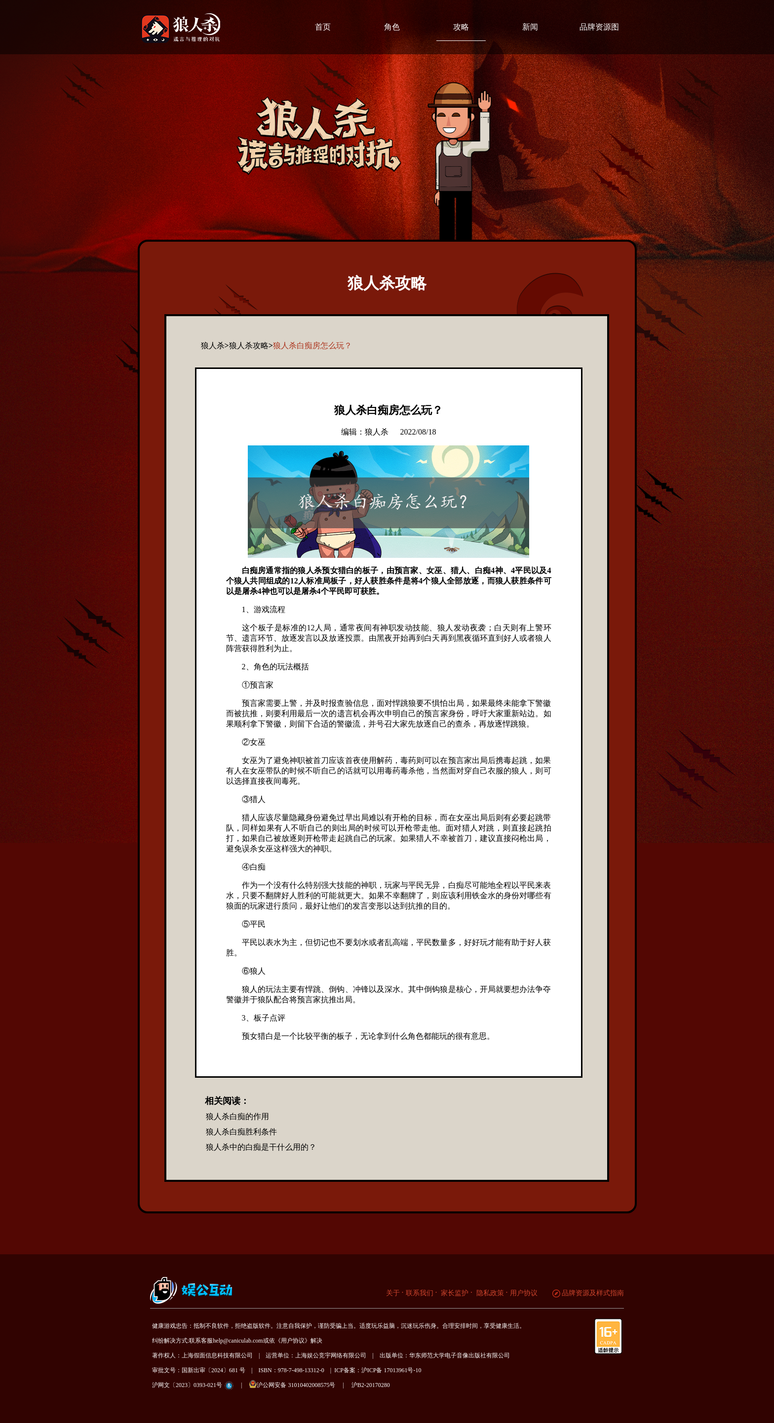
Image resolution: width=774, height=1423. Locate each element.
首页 (323, 27)
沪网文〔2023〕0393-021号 (187, 1385)
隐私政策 (489, 1293)
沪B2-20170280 (370, 1385)
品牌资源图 (599, 27)
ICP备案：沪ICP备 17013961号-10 (377, 1370)
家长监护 (454, 1293)
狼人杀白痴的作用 (237, 1116)
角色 (392, 27)
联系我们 (419, 1293)
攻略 (461, 27)
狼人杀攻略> (251, 345)
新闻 (530, 27)
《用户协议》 (292, 1340)
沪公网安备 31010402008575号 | (299, 1384)
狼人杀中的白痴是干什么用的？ (261, 1147)
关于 (393, 1293)
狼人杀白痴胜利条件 (241, 1132)
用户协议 (524, 1293)
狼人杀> (215, 345)
